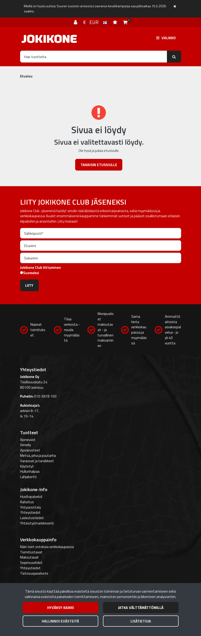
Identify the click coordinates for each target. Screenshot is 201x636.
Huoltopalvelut (31, 496)
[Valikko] (166, 38)
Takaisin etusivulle (99, 165)
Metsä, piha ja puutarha (38, 455)
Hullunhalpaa (29, 471)
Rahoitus (27, 502)
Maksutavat (29, 557)
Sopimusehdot (31, 562)
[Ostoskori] (125, 22)
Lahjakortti (28, 476)
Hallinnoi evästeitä (60, 621)
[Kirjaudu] (76, 22)
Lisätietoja (140, 621)
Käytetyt (27, 466)
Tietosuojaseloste (34, 573)
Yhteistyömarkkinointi (37, 523)
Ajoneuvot (27, 439)
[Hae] (93, 56)
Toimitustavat (31, 552)
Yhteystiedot (30, 512)
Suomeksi (31, 273)
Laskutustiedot (32, 518)
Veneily (25, 444)
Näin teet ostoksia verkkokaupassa (47, 546)
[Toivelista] (115, 22)
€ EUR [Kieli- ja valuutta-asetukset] (95, 22)
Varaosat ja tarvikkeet (37, 461)
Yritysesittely (30, 507)
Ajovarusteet (30, 450)
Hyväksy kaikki (60, 607)
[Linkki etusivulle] (49, 39)
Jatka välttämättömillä (140, 607)
